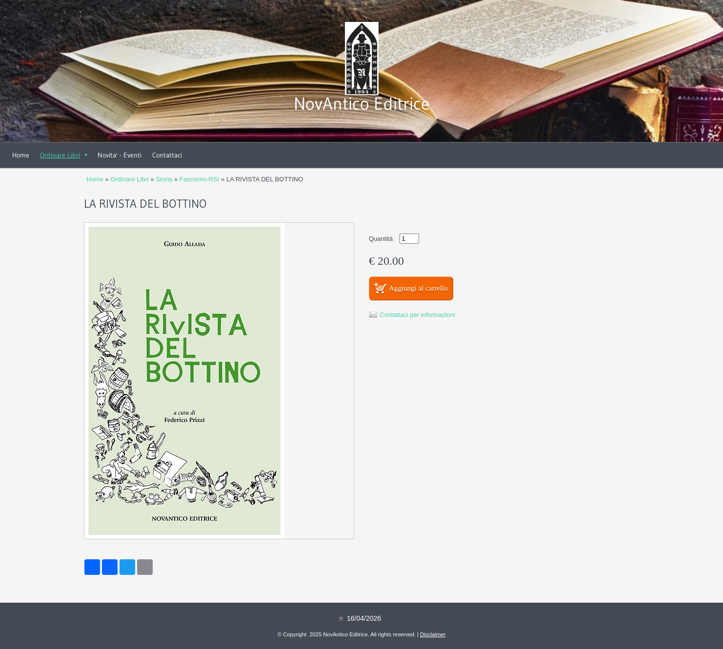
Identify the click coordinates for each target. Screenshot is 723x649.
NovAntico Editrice (362, 104)
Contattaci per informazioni (417, 314)
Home (20, 155)
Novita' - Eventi (119, 155)
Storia (164, 179)
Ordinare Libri (63, 155)
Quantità (381, 239)
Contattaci (167, 155)
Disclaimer (432, 634)
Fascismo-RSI (200, 179)
